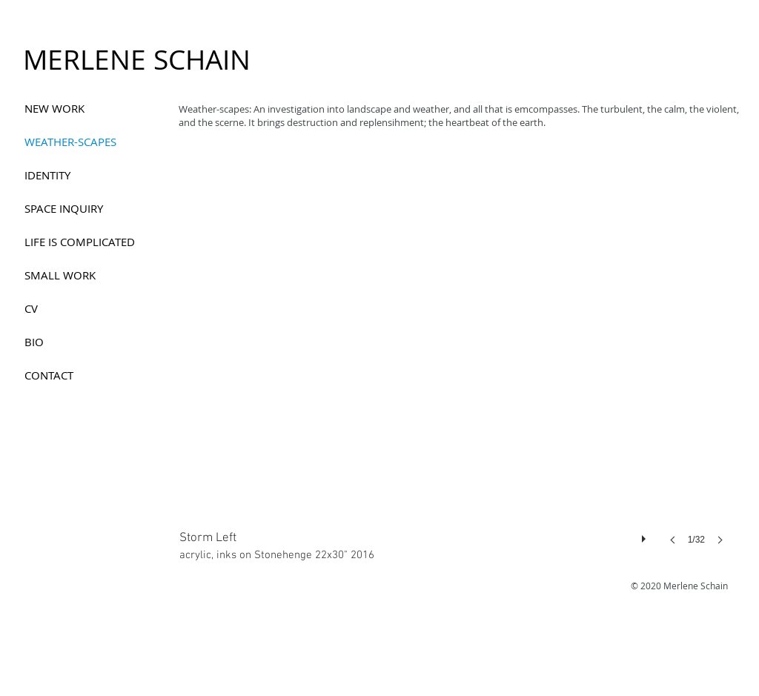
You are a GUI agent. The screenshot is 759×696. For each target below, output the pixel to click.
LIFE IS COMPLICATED (79, 241)
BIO (34, 341)
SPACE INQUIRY (63, 208)
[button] (455, 361)
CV (31, 308)
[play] (645, 535)
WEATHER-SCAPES (70, 141)
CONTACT (48, 375)
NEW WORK (54, 108)
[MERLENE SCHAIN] (136, 60)
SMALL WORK (60, 275)
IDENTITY (47, 175)
